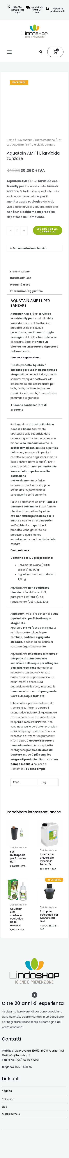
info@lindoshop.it (19, 1055)
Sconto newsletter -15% (17, 9)
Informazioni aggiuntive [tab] (26, 291)
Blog (4, 1107)
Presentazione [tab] (20, 271)
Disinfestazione (45, 140)
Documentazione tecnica (30, 248)
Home (10, 140)
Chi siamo (8, 1099)
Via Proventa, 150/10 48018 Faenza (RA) (39, 1050)
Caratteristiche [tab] (20, 278)
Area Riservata (11, 1114)
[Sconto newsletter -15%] (8, 7)
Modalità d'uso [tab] (20, 284)
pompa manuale (21, 764)
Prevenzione (25, 140)
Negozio (7, 1091)
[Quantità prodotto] (17, 230)
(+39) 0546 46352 (27, 1060)
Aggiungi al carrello (47, 230)
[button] (9, 52)
